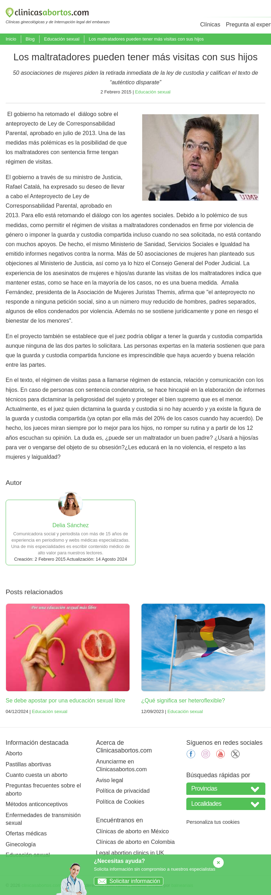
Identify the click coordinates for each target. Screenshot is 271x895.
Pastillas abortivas (28, 764)
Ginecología (21, 844)
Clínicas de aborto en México (132, 831)
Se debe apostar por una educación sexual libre (65, 701)
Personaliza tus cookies (213, 822)
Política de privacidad (123, 791)
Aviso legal (109, 780)
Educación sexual (61, 39)
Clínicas (210, 25)
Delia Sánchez (70, 525)
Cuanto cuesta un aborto (36, 775)
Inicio (11, 39)
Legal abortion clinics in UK (130, 853)
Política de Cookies (120, 802)
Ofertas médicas (26, 833)
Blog (30, 39)
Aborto (14, 753)
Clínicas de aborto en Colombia (135, 842)
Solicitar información (127, 881)
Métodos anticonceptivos (37, 804)
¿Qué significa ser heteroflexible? (183, 701)
